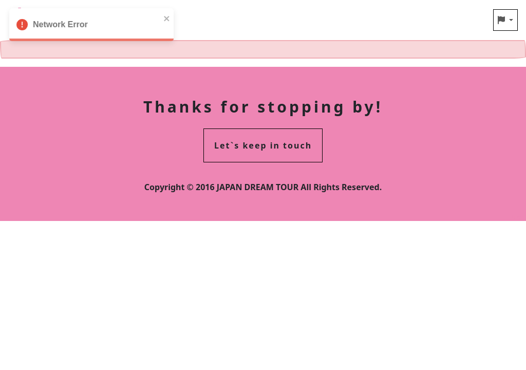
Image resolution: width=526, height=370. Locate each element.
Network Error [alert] (85, 26)
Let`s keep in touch (263, 145)
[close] (160, 17)
